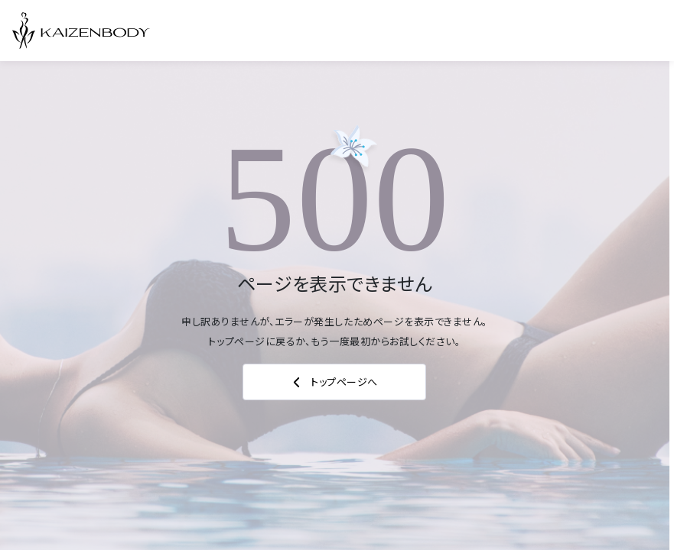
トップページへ (334, 382)
